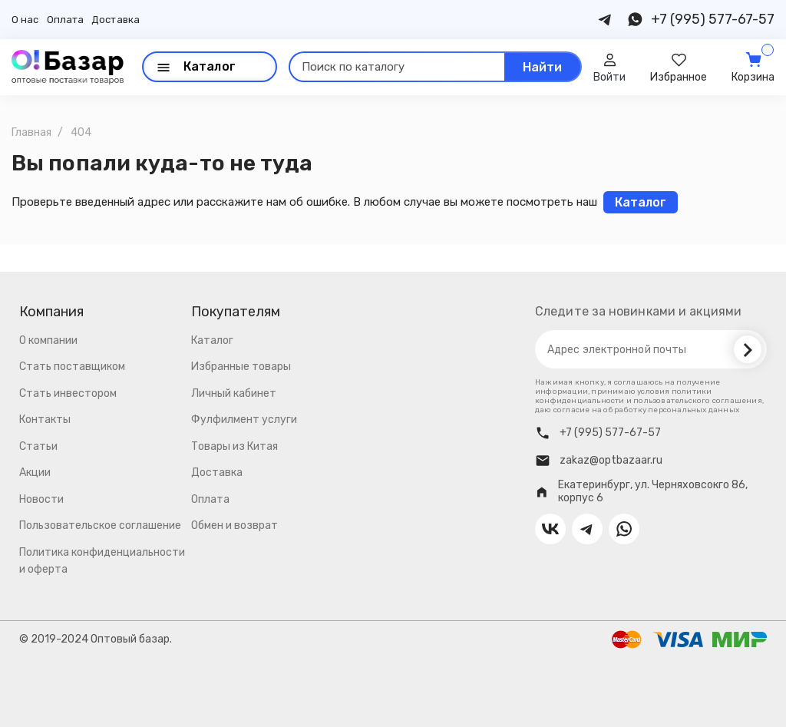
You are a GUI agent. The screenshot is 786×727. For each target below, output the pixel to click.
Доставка (115, 19)
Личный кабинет (233, 393)
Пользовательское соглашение (100, 525)
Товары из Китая (234, 446)
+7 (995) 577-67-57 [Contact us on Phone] (712, 19)
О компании (48, 340)
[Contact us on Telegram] (606, 19)
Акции (35, 472)
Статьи (38, 446)
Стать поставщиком (72, 366)
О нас (25, 19)
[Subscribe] (747, 349)
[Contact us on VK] (550, 529)
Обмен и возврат (234, 525)
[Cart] (753, 67)
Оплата (65, 19)
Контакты (45, 419)
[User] (609, 67)
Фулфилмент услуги (244, 419)
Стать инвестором (68, 393)
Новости (41, 499)
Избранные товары (241, 366)
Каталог (212, 340)
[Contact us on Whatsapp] (635, 19)
